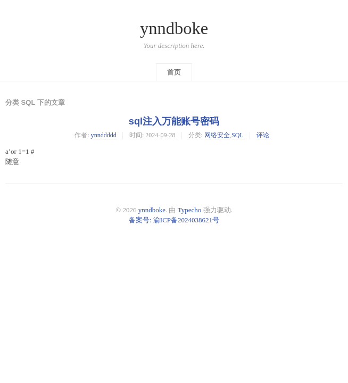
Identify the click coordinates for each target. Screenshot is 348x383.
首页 (174, 72)
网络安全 (217, 135)
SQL (237, 135)
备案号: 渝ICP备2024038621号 (174, 220)
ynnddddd (104, 135)
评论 (262, 135)
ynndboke (174, 28)
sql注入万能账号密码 (174, 121)
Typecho (190, 210)
